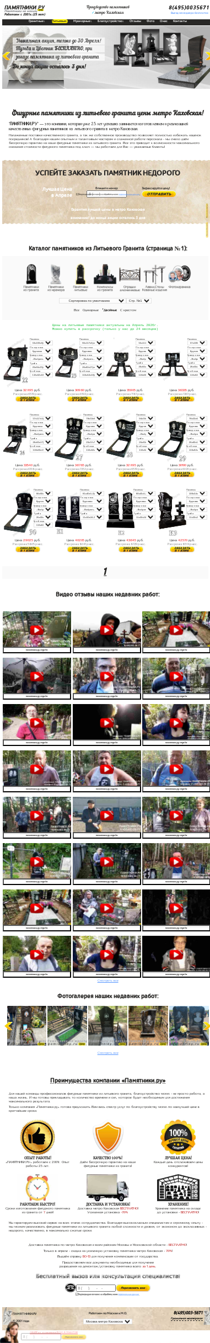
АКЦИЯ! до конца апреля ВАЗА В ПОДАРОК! (54, 1332)
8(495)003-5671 (188, 1314)
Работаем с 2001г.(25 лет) (24, 14)
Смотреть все (108, 981)
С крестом (128, 310)
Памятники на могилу (20, 11)
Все (76, 310)
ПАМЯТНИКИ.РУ (24, 7)
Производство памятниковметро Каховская (108, 9)
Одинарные (91, 310)
